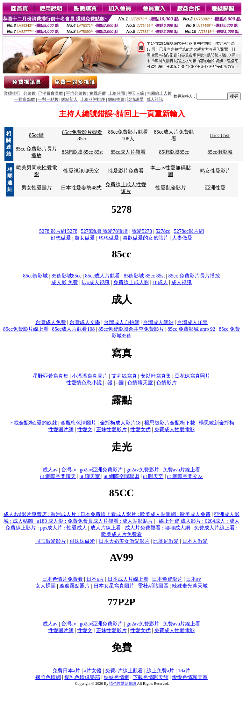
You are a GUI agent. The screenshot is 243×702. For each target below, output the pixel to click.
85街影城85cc (174, 152)
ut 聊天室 (90, 476)
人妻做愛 (182, 237)
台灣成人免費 (50, 322)
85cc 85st (220, 135)
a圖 (120, 382)
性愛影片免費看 (126, 171)
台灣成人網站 (158, 322)
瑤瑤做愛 (109, 237)
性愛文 (84, 429)
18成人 (160, 282)
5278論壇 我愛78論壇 (104, 231)
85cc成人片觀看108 (73, 329)
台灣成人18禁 (192, 322)
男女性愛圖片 (36, 187)
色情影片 (166, 382)
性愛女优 (140, 429)
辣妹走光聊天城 (190, 585)
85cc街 (36, 135)
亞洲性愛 (215, 187)
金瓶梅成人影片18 (120, 422)
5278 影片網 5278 (58, 231)
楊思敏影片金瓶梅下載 (169, 422)
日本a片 (95, 579)
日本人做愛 (195, 541)
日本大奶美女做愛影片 (124, 541)
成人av (50, 469)
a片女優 (93, 670)
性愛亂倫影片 (170, 187)
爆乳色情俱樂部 (82, 677)
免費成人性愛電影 (174, 429)
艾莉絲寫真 (124, 376)
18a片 (184, 670)
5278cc (163, 231)
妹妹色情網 (116, 677)
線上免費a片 (160, 670)
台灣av (68, 469)
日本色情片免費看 (62, 579)
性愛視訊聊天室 (81, 171)
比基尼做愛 (166, 541)
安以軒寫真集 (155, 376)
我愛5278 (142, 231)
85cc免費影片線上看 (25, 329)
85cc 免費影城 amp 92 (191, 329)
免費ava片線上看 (181, 469)
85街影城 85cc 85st (82, 152)
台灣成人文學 (84, 322)
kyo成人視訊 (96, 282)
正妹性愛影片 (111, 429)
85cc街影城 (219, 152)
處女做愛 (85, 237)
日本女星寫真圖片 (114, 585)
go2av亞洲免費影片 (101, 469)
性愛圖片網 (61, 429)
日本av (193, 579)
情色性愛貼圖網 (123, 683)
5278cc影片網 (189, 231)
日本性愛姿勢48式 (81, 187)
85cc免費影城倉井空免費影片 (131, 329)
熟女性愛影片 (215, 171)
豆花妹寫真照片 (192, 376)
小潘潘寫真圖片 (90, 376)
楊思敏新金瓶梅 (216, 422)
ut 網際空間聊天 (58, 476)
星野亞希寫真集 (50, 376)
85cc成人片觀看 (128, 152)
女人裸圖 (45, 585)
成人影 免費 (64, 282)
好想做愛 (61, 237)
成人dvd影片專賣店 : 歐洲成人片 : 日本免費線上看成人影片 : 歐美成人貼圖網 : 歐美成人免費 (107, 514)
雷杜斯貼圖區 (153, 585)
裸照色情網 (48, 677)
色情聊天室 (140, 382)
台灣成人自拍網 (121, 322)
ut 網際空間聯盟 (121, 476)
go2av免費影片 (142, 469)
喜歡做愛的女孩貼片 (145, 237)
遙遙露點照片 (74, 585)
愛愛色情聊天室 (190, 677)
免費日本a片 (66, 670)
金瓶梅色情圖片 (78, 422)
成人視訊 (181, 282)
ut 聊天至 (153, 476)
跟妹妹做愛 (82, 541)
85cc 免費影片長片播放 (194, 275)
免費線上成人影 (131, 282)
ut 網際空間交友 (185, 476)
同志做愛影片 (50, 541)
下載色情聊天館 (150, 677)
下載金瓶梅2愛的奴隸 (33, 422)
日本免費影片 (167, 579)
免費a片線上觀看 (124, 670)
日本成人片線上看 (128, 579)
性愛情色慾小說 (84, 382)
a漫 (109, 382)
